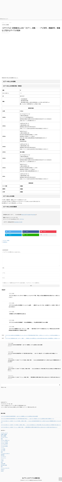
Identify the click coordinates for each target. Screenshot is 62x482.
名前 (3, 267)
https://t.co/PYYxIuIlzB (25, 214)
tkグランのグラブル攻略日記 (31, 478)
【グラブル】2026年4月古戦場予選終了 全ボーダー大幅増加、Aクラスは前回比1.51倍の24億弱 (25, 344)
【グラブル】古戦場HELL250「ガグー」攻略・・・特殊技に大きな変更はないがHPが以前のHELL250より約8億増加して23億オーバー (32, 338)
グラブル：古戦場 (6, 240)
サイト (3, 277)
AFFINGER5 (39, 480)
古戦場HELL (5, 242)
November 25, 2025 (18, 221)
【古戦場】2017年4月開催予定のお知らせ (17, 313)
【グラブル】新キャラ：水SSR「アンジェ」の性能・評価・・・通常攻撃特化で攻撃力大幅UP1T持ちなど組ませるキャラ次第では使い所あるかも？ (34, 377)
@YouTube (33, 214)
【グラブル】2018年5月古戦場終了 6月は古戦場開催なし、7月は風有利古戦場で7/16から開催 (28, 322)
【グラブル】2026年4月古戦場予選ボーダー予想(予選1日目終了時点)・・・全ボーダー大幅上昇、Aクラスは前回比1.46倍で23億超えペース (32, 353)
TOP (1, 18)
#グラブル (22, 219)
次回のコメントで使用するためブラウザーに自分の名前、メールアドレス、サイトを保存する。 (22, 282)
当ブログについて (5, 18)
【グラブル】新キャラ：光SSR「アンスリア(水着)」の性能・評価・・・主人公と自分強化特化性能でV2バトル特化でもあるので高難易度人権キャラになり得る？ (31, 422)
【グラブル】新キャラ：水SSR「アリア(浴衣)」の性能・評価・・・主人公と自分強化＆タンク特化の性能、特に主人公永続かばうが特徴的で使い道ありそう (31, 424)
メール (3, 272)
